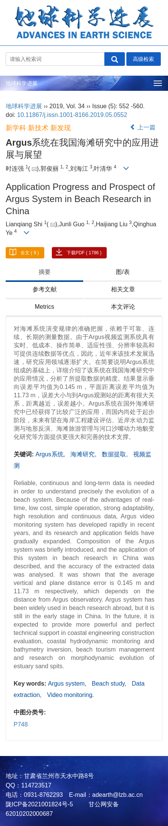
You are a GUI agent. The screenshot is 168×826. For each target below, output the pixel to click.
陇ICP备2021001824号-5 (39, 804)
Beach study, (110, 683)
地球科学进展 (21, 83)
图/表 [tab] (122, 272)
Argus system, (68, 683)
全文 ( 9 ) (29, 252)
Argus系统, (51, 454)
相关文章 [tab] (123, 289)
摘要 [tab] (45, 272)
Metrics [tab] (44, 306)
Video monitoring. (70, 695)
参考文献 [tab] (45, 289)
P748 (21, 724)
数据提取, (115, 454)
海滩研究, (84, 454)
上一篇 (143, 127)
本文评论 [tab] (123, 306)
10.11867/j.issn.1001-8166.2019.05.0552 (72, 115)
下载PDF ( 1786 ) (84, 252)
